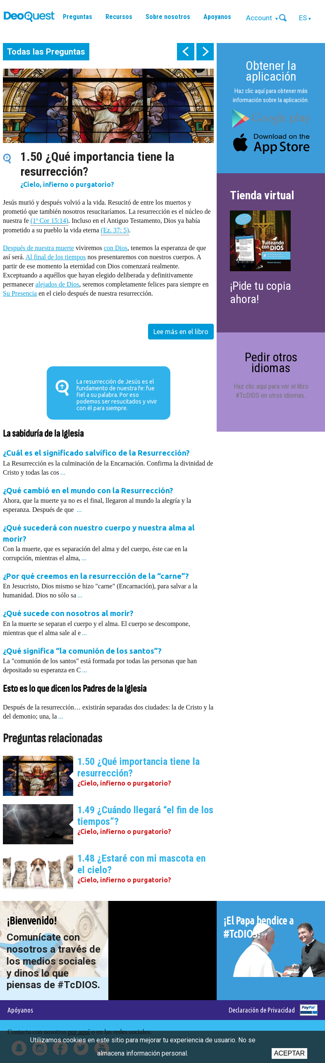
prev (185, 51)
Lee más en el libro (180, 331)
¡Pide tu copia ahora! (260, 292)
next (205, 51)
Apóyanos (20, 1010)
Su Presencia (20, 293)
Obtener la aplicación (271, 71)
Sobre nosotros (168, 17)
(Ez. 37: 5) (115, 230)
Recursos (118, 17)
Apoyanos (217, 17)
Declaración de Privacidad (262, 1010)
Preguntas (77, 17)
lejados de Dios (58, 284)
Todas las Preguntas (46, 52)
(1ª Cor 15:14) (50, 220)
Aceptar (289, 1053)
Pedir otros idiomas (271, 362)
